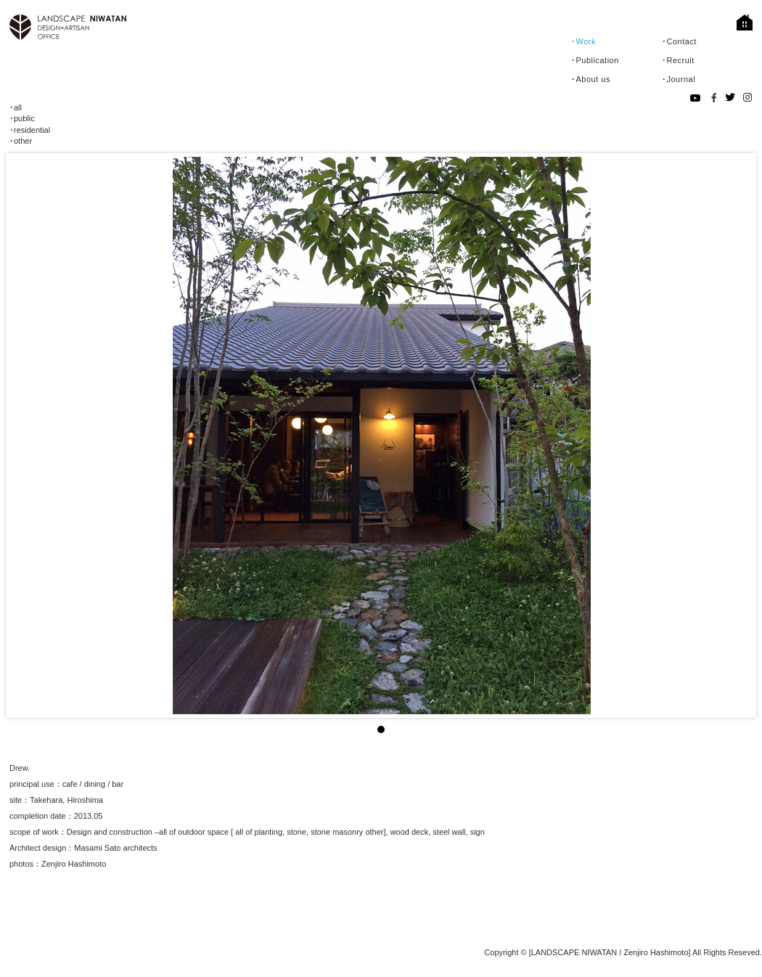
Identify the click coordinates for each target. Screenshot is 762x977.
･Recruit (678, 60)
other (23, 140)
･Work (583, 41)
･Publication (595, 60)
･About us (590, 79)
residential (32, 130)
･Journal (678, 79)
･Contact (679, 41)
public (24, 118)
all (18, 107)
